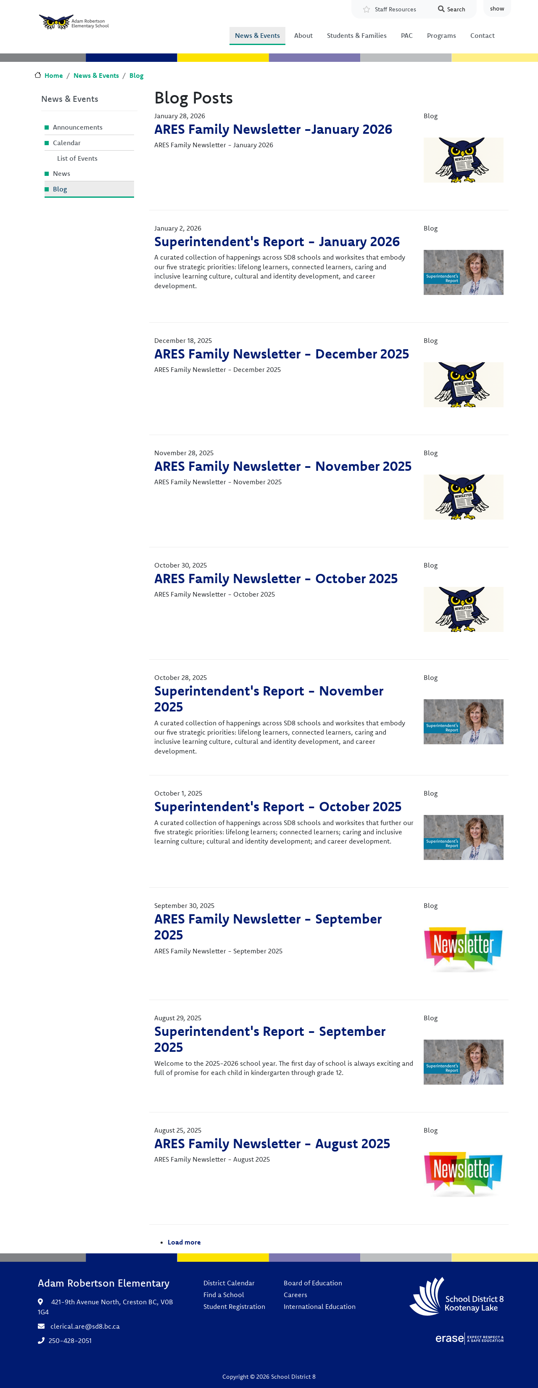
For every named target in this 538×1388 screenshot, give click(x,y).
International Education (320, 1306)
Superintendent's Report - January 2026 (277, 241)
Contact (482, 35)
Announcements (78, 127)
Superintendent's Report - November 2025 (268, 698)
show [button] (497, 8)
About (303, 35)
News (61, 173)
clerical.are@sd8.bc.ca (85, 1326)
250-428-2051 (70, 1340)
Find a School (223, 1294)
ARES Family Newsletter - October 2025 (276, 578)
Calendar (67, 142)
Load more (184, 1242)
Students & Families (357, 35)
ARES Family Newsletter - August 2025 (272, 1143)
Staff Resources (395, 9)
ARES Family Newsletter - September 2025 (268, 926)
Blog (136, 75)
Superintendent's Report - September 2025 (269, 1038)
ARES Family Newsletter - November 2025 (283, 465)
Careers (295, 1294)
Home (54, 75)
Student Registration (234, 1306)
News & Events (257, 35)
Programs (441, 35)
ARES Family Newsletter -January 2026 (273, 128)
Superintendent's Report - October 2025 (278, 806)
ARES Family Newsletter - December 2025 (281, 353)
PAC (407, 35)
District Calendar (229, 1283)
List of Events (77, 158)
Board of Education (313, 1283)
